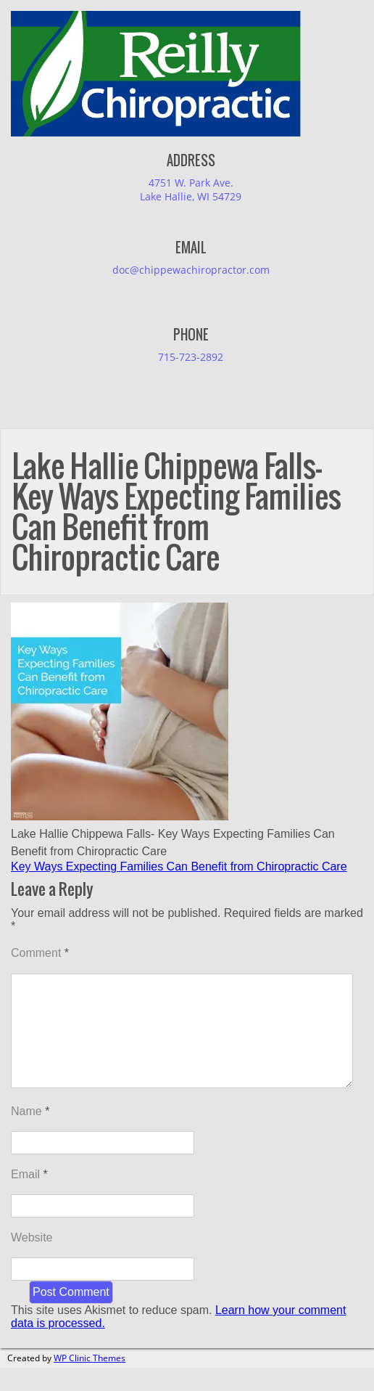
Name (30, 1134)
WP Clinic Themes (89, 1381)
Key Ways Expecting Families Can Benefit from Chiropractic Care (179, 866)
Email (29, 1197)
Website (32, 1261)
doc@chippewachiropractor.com (191, 270)
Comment (40, 953)
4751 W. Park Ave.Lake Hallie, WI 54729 (190, 189)
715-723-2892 (190, 357)
